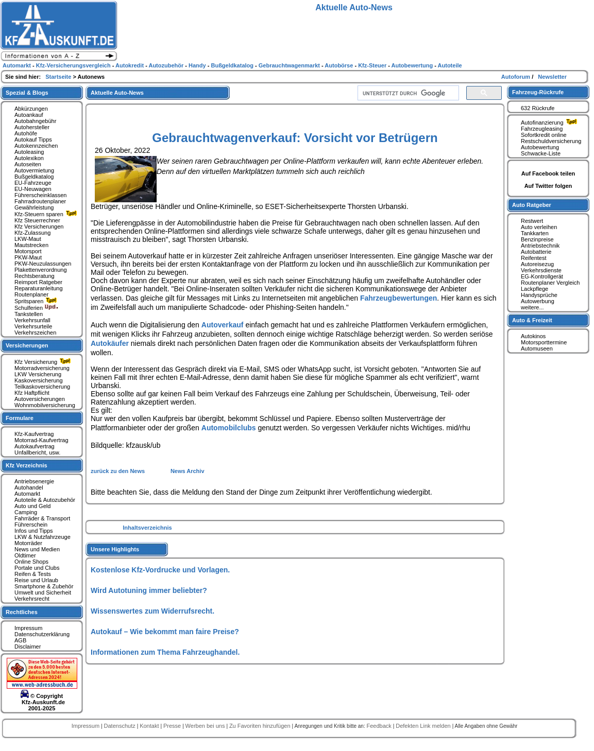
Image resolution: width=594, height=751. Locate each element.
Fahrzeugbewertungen (398, 298)
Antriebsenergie (34, 481)
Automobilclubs (228, 428)
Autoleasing (29, 152)
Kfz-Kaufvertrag (34, 434)
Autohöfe (25, 133)
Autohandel (28, 487)
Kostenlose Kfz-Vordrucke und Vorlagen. (160, 570)
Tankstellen (28, 314)
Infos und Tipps (33, 531)
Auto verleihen (539, 227)
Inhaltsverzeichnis (147, 528)
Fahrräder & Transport (42, 518)
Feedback (379, 726)
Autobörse (339, 65)
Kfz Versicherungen (38, 226)
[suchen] (407, 93)
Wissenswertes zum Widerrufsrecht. (152, 611)
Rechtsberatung (34, 276)
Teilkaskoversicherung (42, 386)
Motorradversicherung (42, 368)
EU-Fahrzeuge (33, 183)
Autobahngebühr (35, 121)
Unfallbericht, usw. (37, 452)
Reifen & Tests (32, 574)
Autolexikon (29, 158)
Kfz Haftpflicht (31, 393)
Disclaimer (27, 646)
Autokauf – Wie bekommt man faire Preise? (165, 631)
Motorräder (28, 543)
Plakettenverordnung (40, 270)
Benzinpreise (537, 239)
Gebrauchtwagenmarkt (290, 65)
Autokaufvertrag (34, 446)
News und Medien (37, 549)
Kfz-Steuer (373, 65)
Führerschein (30, 524)
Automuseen (537, 348)
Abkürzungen (31, 109)
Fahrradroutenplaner (40, 201)
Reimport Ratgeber (38, 282)
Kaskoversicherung (38, 380)
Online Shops (31, 561)
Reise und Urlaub (36, 580)
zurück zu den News (118, 471)
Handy (198, 65)
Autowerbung (537, 301)
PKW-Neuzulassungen (42, 263)
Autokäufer (110, 343)
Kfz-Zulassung (32, 233)
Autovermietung (34, 170)
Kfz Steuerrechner (37, 220)
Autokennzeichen (36, 146)
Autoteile (450, 65)
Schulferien (36, 308)
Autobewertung (540, 147)
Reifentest (534, 258)
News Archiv (188, 471)
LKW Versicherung (37, 374)
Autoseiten (27, 164)
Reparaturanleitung (38, 288)
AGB (20, 640)
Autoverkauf (222, 325)
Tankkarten (535, 233)
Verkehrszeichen (35, 332)
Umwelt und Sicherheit (42, 592)
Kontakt (150, 726)
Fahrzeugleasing (542, 129)
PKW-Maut (28, 257)
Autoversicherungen (39, 399)
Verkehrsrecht (31, 599)
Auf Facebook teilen (548, 173)
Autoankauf (28, 115)
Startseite (59, 77)
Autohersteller (31, 127)
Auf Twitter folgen (548, 186)
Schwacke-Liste (541, 153)
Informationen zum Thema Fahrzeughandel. (165, 652)
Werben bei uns (206, 726)
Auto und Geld (32, 506)
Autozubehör (166, 65)
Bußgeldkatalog (34, 176)
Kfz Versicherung (43, 362)
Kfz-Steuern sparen (46, 214)
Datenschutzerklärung (42, 634)
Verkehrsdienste (541, 270)
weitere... (532, 307)
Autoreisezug (537, 264)
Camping (25, 512)
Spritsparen (36, 301)
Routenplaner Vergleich (550, 283)
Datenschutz (120, 726)
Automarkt (27, 494)
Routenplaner (31, 294)
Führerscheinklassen (40, 195)
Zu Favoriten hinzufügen (260, 726)
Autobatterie (536, 252)
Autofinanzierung (550, 122)
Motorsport (28, 251)
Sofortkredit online (544, 135)
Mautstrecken (31, 245)
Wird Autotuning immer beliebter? (149, 590)
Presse (172, 726)
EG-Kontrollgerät (542, 276)
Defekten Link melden (424, 726)
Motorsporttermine (544, 342)
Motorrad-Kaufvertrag (41, 440)
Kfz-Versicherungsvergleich (74, 65)
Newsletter (552, 77)
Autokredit (130, 65)
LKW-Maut (27, 239)
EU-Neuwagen (33, 189)
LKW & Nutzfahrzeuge (42, 537)
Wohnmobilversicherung (44, 405)
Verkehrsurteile (33, 326)
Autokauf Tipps (33, 139)
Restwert (532, 221)
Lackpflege (534, 289)
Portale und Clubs (36, 568)
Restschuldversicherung (551, 141)
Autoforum (516, 77)
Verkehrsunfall (32, 320)
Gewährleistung (34, 207)
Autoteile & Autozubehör (44, 500)
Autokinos (533, 336)
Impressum (28, 628)
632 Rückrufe (537, 108)
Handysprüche (539, 295)
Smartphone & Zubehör (43, 586)
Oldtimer (25, 555)
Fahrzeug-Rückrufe (538, 92)
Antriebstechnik (540, 245)
